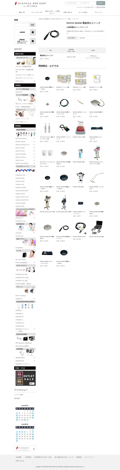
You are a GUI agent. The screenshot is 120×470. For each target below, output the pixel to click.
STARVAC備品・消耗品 (23, 284)
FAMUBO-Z (19, 320)
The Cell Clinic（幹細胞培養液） (24, 71)
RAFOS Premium (21, 138)
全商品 (40, 19)
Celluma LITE (20, 184)
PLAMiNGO (19, 247)
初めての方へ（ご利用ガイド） (52, 12)
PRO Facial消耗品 (21, 262)
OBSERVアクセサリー (23, 364)
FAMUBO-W (20, 316)
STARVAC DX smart (22, 277)
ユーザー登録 (18, 394)
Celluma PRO (20, 178)
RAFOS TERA (20, 148)
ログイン (89, 58)
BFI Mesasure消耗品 (22, 346)
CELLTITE (19, 92)
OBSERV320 (20, 361)
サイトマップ (89, 457)
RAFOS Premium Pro (22, 144)
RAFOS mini (20, 160)
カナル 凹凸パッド (21, 122)
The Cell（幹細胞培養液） (24, 66)
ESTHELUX (19, 218)
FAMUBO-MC (20, 326)
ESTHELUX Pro (21, 221)
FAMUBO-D (19, 313)
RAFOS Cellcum (21, 157)
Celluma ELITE (20, 175)
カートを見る (83, 12)
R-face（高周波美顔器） (23, 107)
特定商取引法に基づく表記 (43, 457)
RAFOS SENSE (55, 19)
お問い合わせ (67, 12)
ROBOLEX (19, 299)
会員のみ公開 (71, 57)
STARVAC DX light (22, 280)
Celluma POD (20, 206)
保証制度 (17, 398)
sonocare (19, 233)
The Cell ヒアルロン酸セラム (25, 75)
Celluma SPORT (21, 187)
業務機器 (46, 19)
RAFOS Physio (20, 141)
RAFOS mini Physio (22, 163)
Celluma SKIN (20, 181)
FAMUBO (19, 310)
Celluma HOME (21, 203)
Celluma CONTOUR (22, 200)
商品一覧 (22, 12)
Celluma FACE (20, 194)
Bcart (82, 466)
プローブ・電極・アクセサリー (70, 19)
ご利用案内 (27, 457)
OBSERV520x (20, 358)
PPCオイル (19, 81)
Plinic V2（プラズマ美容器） (25, 103)
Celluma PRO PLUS (22, 197)
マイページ (98, 12)
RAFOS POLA (20, 151)
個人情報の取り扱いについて (64, 457)
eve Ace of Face (21, 259)
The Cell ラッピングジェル (24, 78)
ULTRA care (19, 236)
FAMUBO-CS (20, 323)
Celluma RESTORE (22, 190)
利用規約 (79, 457)
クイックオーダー (37, 12)
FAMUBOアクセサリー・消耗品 (22, 330)
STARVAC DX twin (21, 274)
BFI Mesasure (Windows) (24, 343)
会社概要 (18, 457)
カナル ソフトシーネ (22, 118)
